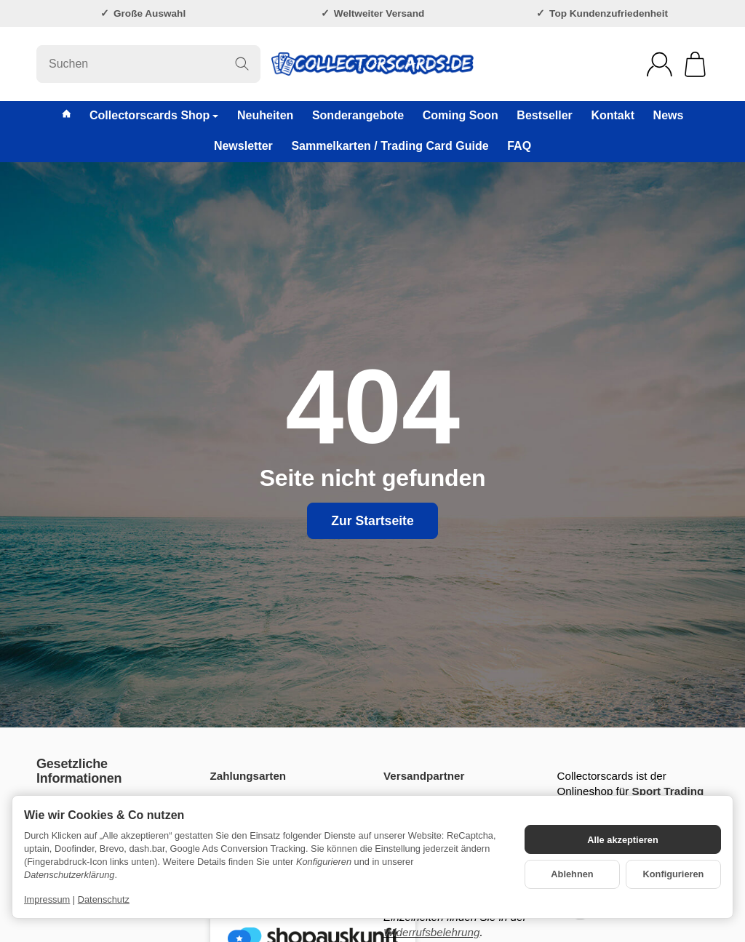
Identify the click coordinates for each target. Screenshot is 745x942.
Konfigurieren (673, 874)
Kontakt (612, 115)
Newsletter (243, 146)
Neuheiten (265, 115)
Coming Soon (460, 115)
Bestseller (545, 115)
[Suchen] (148, 64)
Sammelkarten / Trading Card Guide (389, 146)
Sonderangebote (358, 115)
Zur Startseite (372, 521)
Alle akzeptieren (622, 839)
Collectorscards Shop (153, 115)
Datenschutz (104, 899)
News (668, 115)
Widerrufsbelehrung (431, 932)
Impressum (47, 899)
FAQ (519, 146)
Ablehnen (572, 874)
